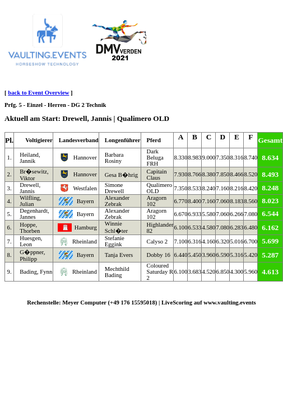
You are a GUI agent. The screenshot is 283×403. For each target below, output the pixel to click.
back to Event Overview (38, 93)
